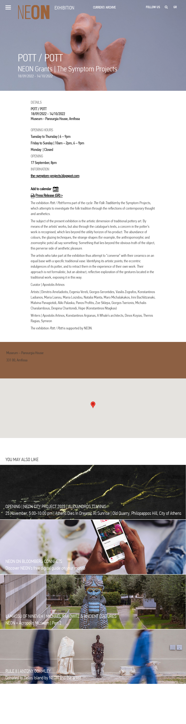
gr (175, 7)
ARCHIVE (111, 7)
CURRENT (99, 7)
